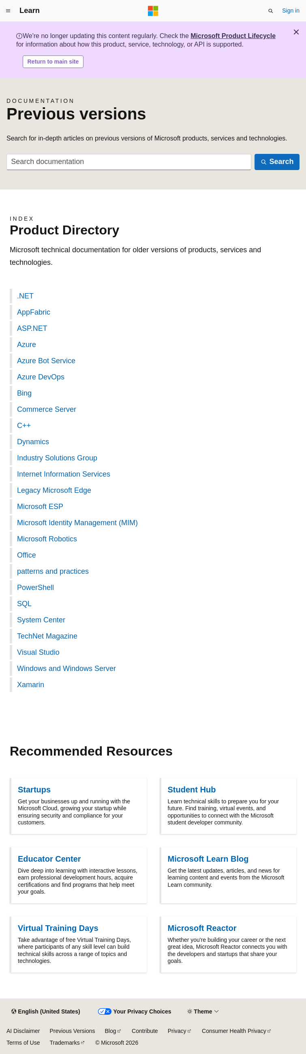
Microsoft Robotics (47, 539)
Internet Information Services (63, 474)
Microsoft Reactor (202, 928)
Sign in (291, 10)
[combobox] (128, 162)
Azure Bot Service (46, 361)
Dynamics (33, 442)
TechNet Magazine (47, 636)
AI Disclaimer (23, 1031)
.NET (25, 296)
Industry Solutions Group (57, 458)
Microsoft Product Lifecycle (233, 35)
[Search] (277, 162)
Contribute (145, 1031)
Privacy (177, 1031)
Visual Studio (38, 652)
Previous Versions (72, 1031)
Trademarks (64, 1042)
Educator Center (49, 858)
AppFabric (33, 312)
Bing (24, 393)
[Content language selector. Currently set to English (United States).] (45, 1011)
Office (26, 555)
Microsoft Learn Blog (208, 858)
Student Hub (192, 789)
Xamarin (30, 685)
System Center (41, 620)
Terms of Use (23, 1042)
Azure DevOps (40, 377)
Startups (34, 789)
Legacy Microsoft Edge (54, 490)
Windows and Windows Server (66, 668)
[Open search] (271, 11)
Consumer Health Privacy (234, 1031)
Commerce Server (46, 409)
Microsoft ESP (40, 507)
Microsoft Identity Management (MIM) (77, 523)
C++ (24, 426)
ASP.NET (32, 328)
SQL (24, 604)
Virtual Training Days (58, 928)
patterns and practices (53, 571)
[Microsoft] (153, 11)
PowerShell (35, 587)
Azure (26, 345)
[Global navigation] (8, 11)
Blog (110, 1031)
